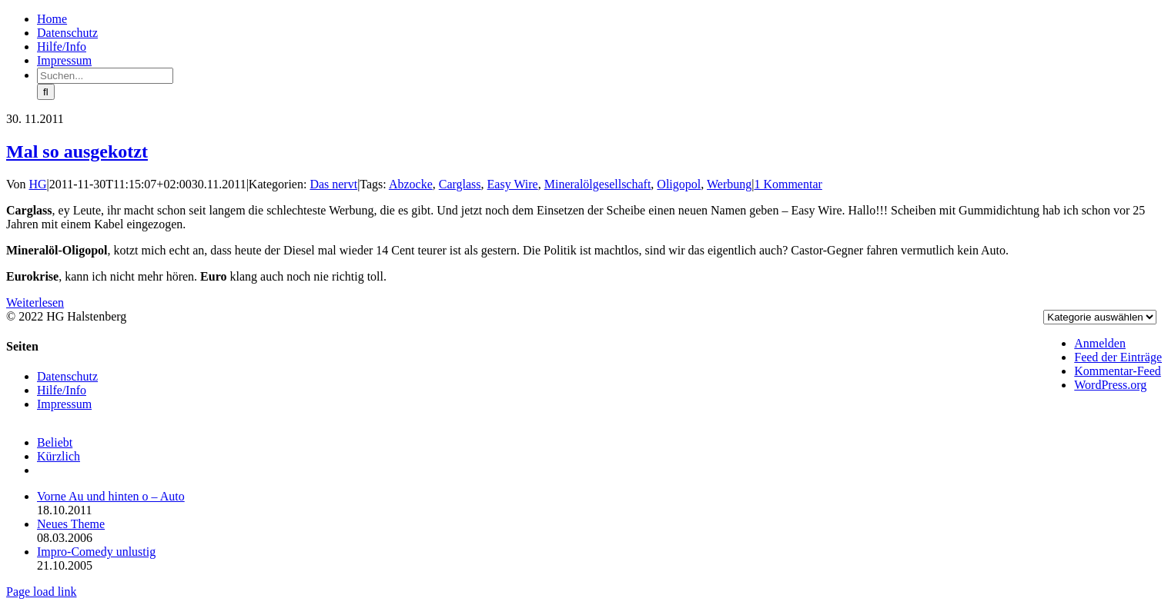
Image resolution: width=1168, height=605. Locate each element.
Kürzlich (58, 456)
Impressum (64, 404)
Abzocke (411, 184)
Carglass (460, 184)
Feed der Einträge (1118, 357)
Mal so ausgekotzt (77, 151)
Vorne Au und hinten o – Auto (111, 496)
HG (38, 184)
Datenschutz (67, 376)
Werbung (729, 184)
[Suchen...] (105, 76)
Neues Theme (71, 523)
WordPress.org (1110, 384)
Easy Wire (512, 184)
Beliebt (54, 442)
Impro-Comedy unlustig (96, 551)
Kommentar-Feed (1117, 370)
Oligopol (679, 184)
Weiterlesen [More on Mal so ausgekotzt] (35, 302)
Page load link (41, 591)
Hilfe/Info (61, 390)
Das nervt (333, 184)
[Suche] (46, 92)
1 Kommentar (788, 184)
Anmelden (1100, 343)
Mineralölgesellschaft (597, 184)
